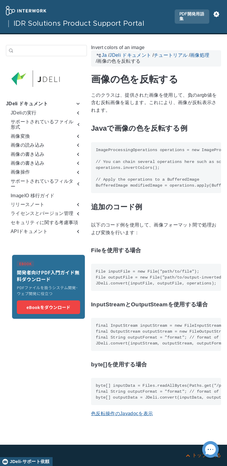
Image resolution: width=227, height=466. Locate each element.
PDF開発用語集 (191, 16)
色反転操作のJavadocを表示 (122, 413)
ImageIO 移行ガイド (32, 195)
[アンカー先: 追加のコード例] (149, 206)
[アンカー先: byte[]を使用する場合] (153, 364)
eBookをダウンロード (48, 307)
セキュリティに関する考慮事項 (44, 222)
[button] (216, 16)
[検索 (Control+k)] (46, 50)
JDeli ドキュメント (27, 103)
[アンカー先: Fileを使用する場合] (148, 250)
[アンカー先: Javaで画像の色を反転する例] (194, 128)
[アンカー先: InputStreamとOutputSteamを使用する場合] (214, 304)
